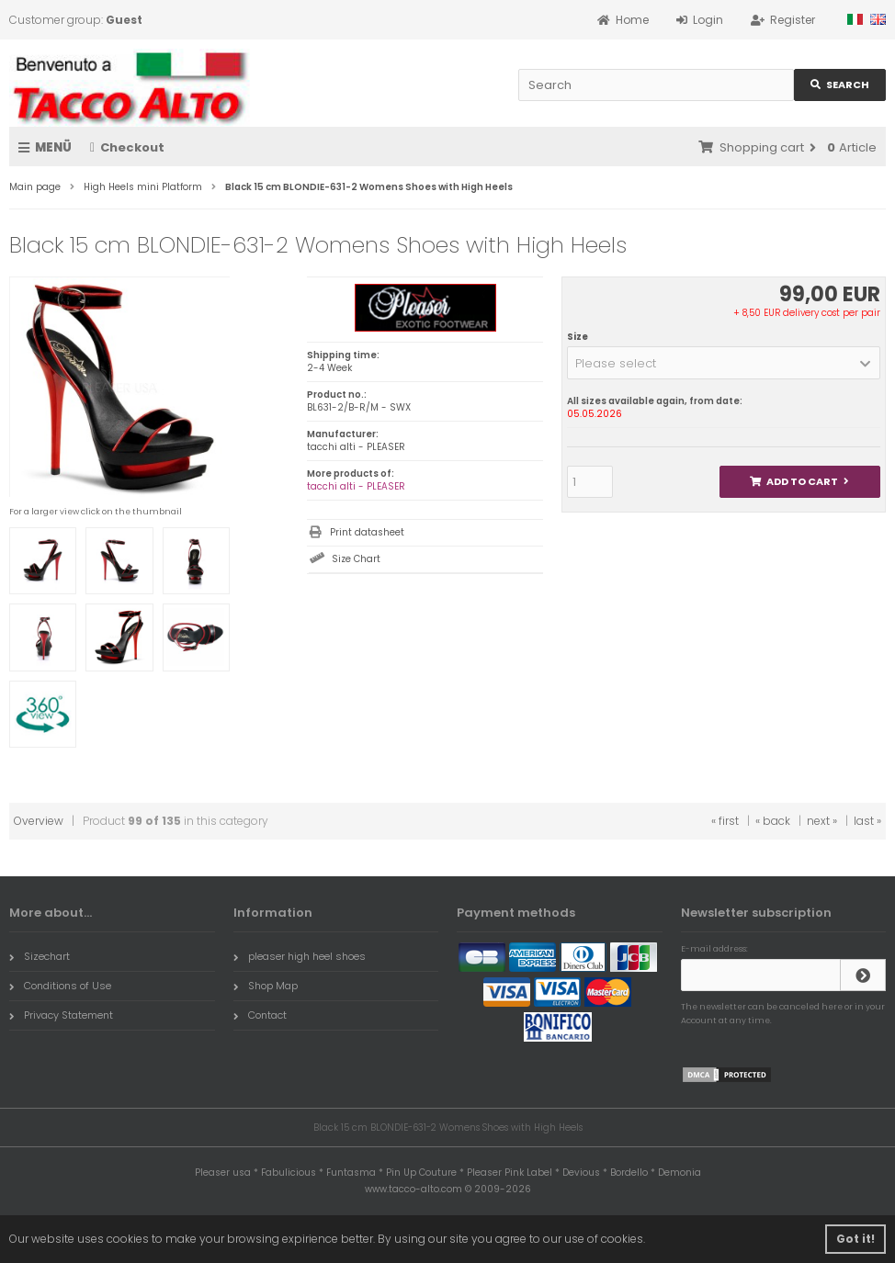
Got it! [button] (855, 1238)
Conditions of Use (60, 985)
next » (822, 821)
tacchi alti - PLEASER (356, 486)
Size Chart (356, 559)
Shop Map (265, 985)
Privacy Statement (61, 1015)
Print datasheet (367, 532)
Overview (38, 821)
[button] (723, 362)
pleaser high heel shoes (299, 956)
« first (725, 821)
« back (772, 821)
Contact (260, 1015)
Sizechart (39, 956)
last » (867, 821)
